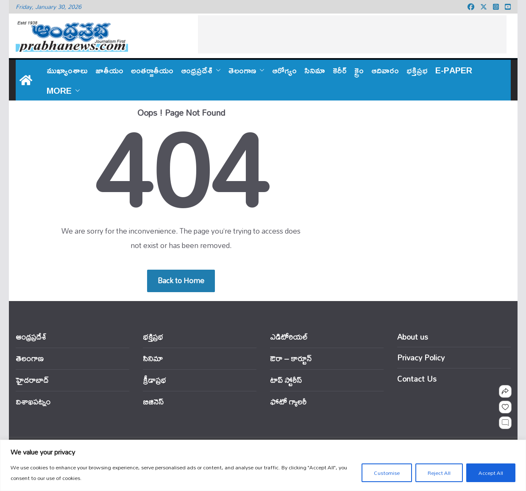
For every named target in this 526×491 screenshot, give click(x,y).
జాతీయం (109, 70)
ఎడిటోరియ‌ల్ (289, 336)
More (59, 90)
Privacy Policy (421, 357)
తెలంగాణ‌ (242, 70)
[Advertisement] (352, 34)
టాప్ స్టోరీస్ (286, 380)
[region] (263, 465)
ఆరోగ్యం (284, 70)
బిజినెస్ (153, 401)
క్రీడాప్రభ (154, 380)
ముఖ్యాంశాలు (67, 70)
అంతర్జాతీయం (152, 70)
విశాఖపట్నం (33, 401)
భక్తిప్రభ (417, 70)
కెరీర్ (340, 70)
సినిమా (314, 70)
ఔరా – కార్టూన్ (291, 358)
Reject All (439, 472)
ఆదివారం (385, 70)
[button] (216, 69)
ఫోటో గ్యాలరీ (288, 401)
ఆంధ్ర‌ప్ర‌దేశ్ (196, 70)
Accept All (491, 472)
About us (412, 336)
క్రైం (359, 70)
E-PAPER (453, 70)
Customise (387, 472)
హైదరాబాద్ (32, 380)
